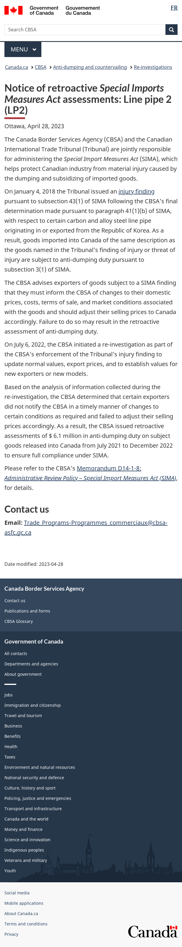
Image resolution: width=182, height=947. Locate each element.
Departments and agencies (31, 664)
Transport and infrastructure (33, 808)
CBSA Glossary (18, 621)
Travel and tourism (23, 715)
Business (13, 726)
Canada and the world (26, 819)
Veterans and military (25, 860)
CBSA (40, 67)
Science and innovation (27, 839)
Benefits (12, 736)
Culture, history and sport (30, 788)
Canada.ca (16, 67)
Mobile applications (23, 903)
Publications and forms (27, 611)
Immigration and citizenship (32, 705)
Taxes (9, 757)
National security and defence (34, 777)
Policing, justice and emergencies (37, 798)
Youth (10, 870)
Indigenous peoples (24, 850)
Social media (17, 893)
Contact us (14, 600)
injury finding (136, 191)
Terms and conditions (26, 924)
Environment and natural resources (39, 767)
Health (10, 746)
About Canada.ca (21, 913)
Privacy (11, 934)
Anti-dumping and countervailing (90, 67)
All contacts (15, 653)
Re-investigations (153, 67)
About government (23, 674)
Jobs (8, 695)
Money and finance (23, 829)
